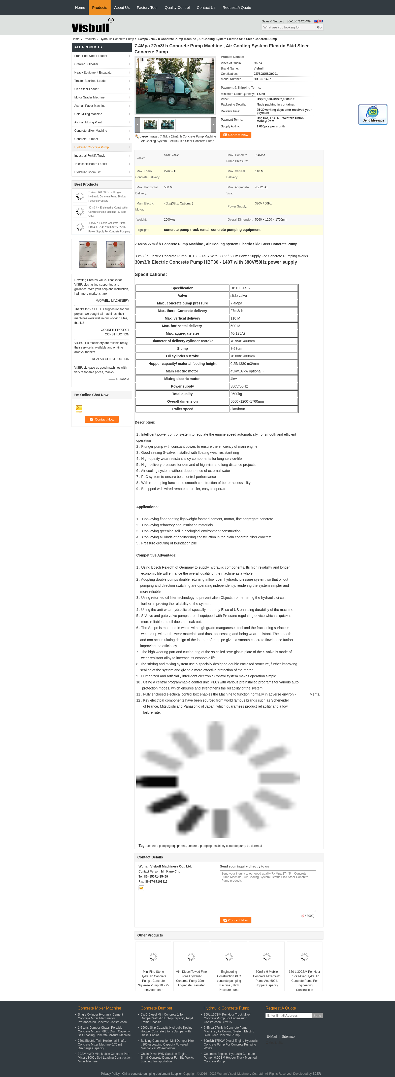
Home (80, 7)
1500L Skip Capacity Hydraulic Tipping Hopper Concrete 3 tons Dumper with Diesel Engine (166, 1031)
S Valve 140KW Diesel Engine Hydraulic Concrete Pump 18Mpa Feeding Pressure (106, 196)
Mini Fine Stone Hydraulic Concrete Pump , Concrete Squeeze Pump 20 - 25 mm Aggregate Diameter (153, 983)
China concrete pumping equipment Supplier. (152, 1073)
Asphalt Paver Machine (89, 106)
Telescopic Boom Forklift (90, 164)
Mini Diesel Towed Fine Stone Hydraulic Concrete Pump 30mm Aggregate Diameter (191, 978)
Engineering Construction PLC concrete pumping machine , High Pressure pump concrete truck (229, 983)
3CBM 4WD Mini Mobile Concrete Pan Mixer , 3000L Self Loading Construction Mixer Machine (104, 1057)
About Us (122, 7)
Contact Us (206, 7)
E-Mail (272, 1036)
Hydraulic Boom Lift (87, 172)
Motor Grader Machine (89, 97)
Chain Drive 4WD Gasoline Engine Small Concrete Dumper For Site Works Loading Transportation (167, 1057)
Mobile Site (274, 1043)
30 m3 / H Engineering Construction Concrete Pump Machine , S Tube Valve (108, 212)
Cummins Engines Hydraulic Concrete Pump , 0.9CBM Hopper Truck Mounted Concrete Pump (230, 1057)
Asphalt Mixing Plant (88, 122)
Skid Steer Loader (86, 89)
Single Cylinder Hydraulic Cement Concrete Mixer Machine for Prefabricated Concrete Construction (102, 1018)
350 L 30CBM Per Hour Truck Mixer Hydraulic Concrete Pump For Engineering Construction (304, 981)
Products (99, 7)
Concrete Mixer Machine (90, 130)
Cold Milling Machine (88, 114)
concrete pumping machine (206, 846)
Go (319, 27)
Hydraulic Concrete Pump (117, 39)
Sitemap (288, 1036)
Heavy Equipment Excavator (93, 72)
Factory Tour (147, 7)
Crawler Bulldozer (86, 64)
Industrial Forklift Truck (89, 155)
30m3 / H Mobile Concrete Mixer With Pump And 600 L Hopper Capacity (267, 978)
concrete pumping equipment (166, 846)
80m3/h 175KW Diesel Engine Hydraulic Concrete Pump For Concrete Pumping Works (230, 1044)
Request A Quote (236, 7)
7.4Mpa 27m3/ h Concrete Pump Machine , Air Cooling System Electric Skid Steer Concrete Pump (229, 1031)
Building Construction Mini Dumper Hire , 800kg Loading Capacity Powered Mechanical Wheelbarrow (167, 1044)
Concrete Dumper (86, 139)
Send (317, 1016)
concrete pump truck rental (244, 846)
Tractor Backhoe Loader (90, 81)
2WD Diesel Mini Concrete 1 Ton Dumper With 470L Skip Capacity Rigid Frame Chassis (167, 1018)
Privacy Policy (110, 1073)
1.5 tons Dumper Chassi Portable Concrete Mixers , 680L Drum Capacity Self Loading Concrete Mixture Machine (104, 1031)
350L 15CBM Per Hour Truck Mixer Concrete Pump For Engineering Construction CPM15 (227, 1018)
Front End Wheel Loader (90, 56)
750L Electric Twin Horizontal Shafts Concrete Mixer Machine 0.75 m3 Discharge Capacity (102, 1044)
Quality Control (177, 7)
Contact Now (238, 135)
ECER (317, 1073)
